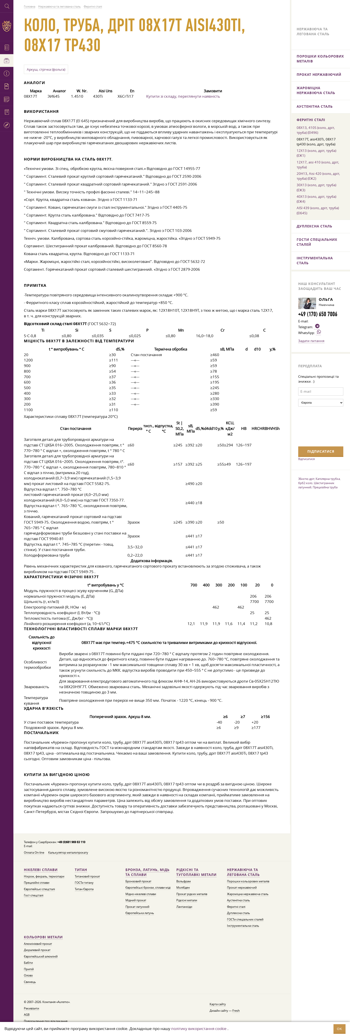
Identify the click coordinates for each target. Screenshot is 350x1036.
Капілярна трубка (328, 479)
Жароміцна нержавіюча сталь (248, 894)
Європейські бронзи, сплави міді (148, 887)
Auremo (6, 26)
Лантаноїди (184, 907)
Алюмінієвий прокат (38, 944)
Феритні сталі (236, 907)
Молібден (183, 887)
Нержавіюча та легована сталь (243, 872)
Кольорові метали (43, 937)
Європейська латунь (139, 913)
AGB (26, 1015)
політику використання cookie (199, 1028)
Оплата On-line (34, 852)
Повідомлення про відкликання (45, 1021)
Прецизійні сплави (36, 883)
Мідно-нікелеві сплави (140, 894)
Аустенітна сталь (238, 900)
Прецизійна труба (325, 487)
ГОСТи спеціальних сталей (245, 919)
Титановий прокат (87, 876)
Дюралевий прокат (37, 950)
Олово (28, 975)
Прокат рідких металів (191, 894)
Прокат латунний (137, 907)
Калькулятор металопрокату (68, 852)
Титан (81, 869)
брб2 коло (305, 483)
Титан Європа (84, 889)
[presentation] (316, 426)
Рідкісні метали (186, 900)
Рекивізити (31, 1008)
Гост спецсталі (33, 895)
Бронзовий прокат (138, 881)
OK (339, 1029)
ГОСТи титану (84, 883)
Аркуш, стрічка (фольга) (46, 69)
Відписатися (306, 459)
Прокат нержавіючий (242, 887)
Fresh (236, 1011)
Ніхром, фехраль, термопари (44, 876)
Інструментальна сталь (243, 926)
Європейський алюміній (41, 956)
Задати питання (311, 340)
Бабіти (28, 963)
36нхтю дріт (306, 479)
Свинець (30, 982)
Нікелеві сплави (41, 869)
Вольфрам (183, 881)
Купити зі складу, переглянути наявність (183, 96)
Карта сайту (218, 1004)
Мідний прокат (135, 900)
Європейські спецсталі (39, 889)
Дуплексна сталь (238, 913)
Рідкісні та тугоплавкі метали (196, 872)
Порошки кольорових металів (248, 881)
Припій (29, 969)
